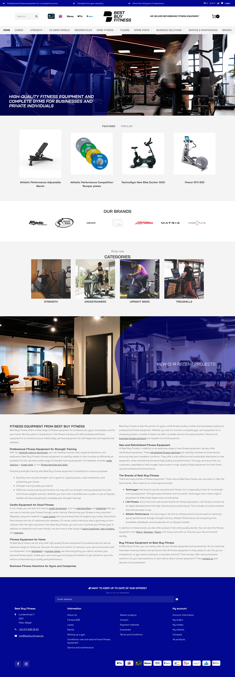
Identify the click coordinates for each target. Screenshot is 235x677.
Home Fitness (105, 30)
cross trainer (49, 516)
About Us (72, 614)
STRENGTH (36, 30)
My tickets (178, 624)
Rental (70, 629)
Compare (177, 634)
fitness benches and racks (54, 464)
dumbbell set (80, 493)
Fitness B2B (73, 619)
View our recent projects (186, 364)
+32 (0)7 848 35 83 (29, 629)
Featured (108, 126)
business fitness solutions (132, 438)
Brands (227, 30)
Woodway (148, 531)
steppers (18, 532)
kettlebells (36, 551)
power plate (27, 464)
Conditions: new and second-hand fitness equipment (88, 641)
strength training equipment (33, 452)
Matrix (139, 531)
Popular (126, 126)
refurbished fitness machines (165, 452)
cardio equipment (58, 508)
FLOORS (125, 30)
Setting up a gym (76, 634)
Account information (183, 614)
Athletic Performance (184, 518)
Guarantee (125, 629)
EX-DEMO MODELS (59, 30)
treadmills (101, 508)
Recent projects (128, 614)
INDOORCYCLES (83, 30)
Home (6, 30)
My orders (178, 619)
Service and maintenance (80, 647)
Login (227, 3)
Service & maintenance (203, 30)
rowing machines (90, 528)
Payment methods (129, 624)
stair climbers (107, 528)
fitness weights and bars (33, 493)
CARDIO (19, 30)
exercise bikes (83, 508)
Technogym (195, 493)
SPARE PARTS (141, 30)
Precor (157, 531)
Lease (70, 624)
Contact (124, 619)
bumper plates (53, 551)
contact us (207, 558)
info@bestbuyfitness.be (31, 635)
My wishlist (178, 629)
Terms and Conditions (131, 634)
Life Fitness (205, 501)
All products (179, 639)
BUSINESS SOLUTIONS (169, 30)
